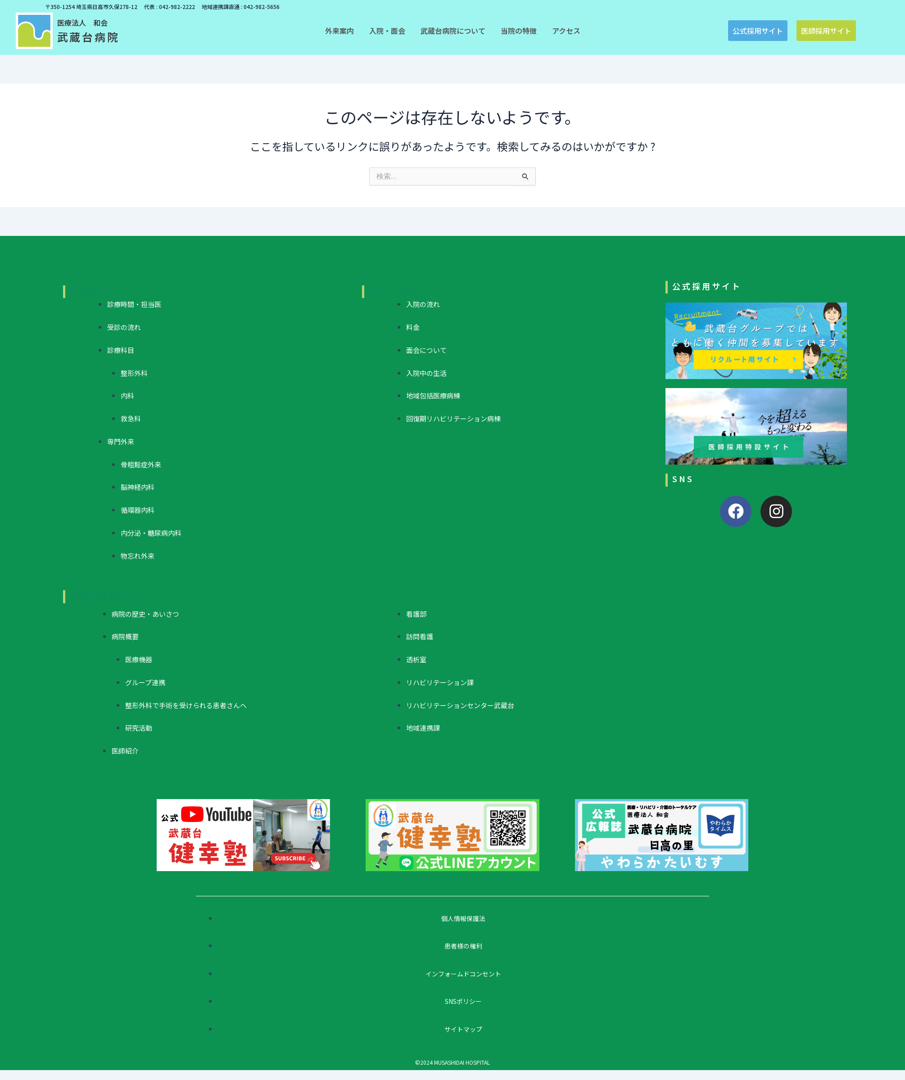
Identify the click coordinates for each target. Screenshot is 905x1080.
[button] (339, 31)
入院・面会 (393, 290)
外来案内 (89, 290)
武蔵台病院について (114, 595)
